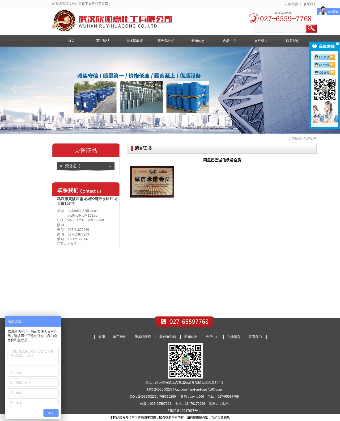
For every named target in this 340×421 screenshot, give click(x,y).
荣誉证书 (72, 166)
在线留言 (291, 4)
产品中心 (229, 41)
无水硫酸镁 (134, 40)
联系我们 (310, 4)
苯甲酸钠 (103, 40)
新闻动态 (197, 41)
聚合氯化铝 (166, 40)
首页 (71, 40)
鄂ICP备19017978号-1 (184, 411)
